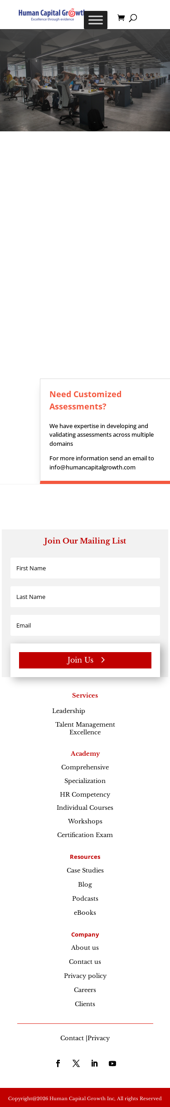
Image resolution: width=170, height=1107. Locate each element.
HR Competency (85, 794)
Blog (85, 884)
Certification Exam (85, 835)
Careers (85, 990)
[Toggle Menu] (95, 19)
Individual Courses (85, 808)
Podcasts (85, 899)
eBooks (85, 913)
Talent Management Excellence (85, 728)
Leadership (85, 711)
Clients (85, 1004)
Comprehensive (85, 767)
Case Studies (85, 870)
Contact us (85, 962)
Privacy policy (85, 976)
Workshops (85, 821)
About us (85, 948)
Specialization (85, 781)
